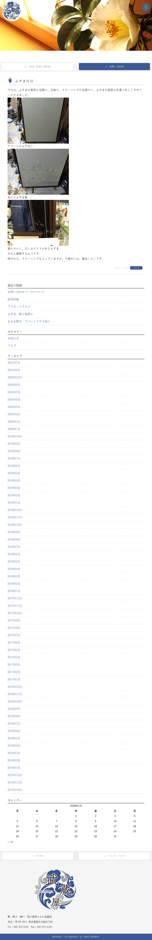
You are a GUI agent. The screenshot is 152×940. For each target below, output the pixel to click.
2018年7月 (14, 546)
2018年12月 (15, 510)
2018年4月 (14, 568)
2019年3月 (14, 487)
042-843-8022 (37, 66)
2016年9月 (14, 708)
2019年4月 (14, 480)
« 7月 (10, 842)
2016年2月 (14, 760)
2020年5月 (14, 406)
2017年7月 (14, 635)
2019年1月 (14, 502)
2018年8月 (14, 539)
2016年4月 (14, 745)
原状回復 (13, 299)
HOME (37, 856)
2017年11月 (15, 605)
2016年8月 (14, 716)
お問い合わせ (114, 66)
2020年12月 (15, 377)
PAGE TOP (114, 856)
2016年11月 (15, 694)
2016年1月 (14, 767)
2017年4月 (14, 657)
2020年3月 (14, 421)
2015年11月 (15, 782)
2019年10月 (15, 436)
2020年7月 (14, 392)
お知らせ (13, 338)
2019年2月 (14, 495)
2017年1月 (14, 679)
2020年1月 (14, 429)
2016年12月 (15, 686)
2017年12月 (15, 598)
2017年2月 (14, 672)
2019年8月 (14, 451)
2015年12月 (15, 775)
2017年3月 (14, 664)
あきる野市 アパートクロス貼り (29, 321)
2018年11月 (15, 517)
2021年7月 (14, 362)
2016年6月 (14, 730)
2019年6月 (14, 465)
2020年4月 (14, 414)
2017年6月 (14, 642)
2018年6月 (14, 554)
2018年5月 (14, 561)
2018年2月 (14, 583)
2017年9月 (14, 620)
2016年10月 (15, 701)
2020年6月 (14, 399)
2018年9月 (14, 532)
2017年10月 (15, 613)
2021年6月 (14, 370)
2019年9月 (14, 443)
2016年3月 (14, 753)
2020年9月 (14, 384)
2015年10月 (15, 789)
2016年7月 (14, 723)
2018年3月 (14, 576)
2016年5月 (14, 738)
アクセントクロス (19, 306)
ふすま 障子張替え (20, 314)
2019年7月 (14, 458)
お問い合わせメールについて (26, 291)
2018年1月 (14, 591)
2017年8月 (14, 627)
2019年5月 (14, 473)
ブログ (136, 268)
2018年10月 (15, 524)
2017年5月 (14, 649)
